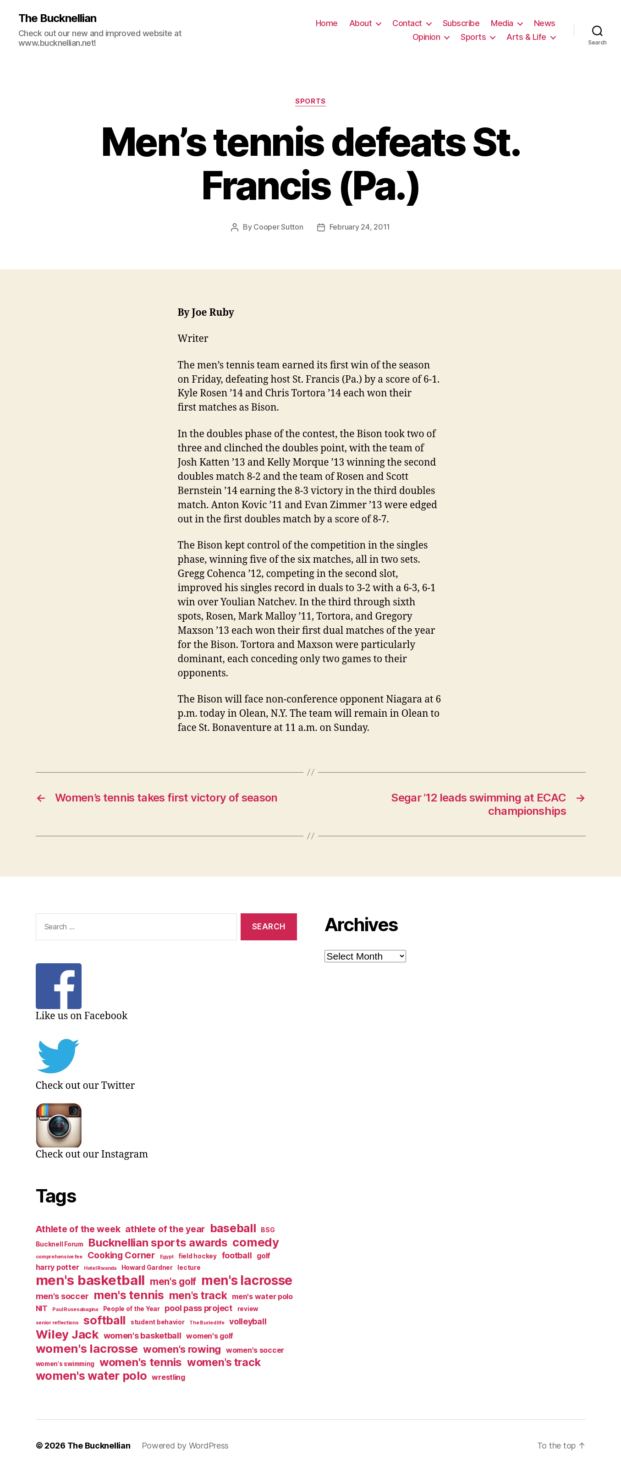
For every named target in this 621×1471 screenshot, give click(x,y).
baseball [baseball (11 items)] (233, 1228)
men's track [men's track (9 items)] (198, 1295)
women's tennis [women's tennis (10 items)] (140, 1361)
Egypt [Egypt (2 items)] (167, 1256)
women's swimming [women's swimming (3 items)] (65, 1363)
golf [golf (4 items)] (263, 1255)
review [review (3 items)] (247, 1308)
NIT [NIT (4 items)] (42, 1308)
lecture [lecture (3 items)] (188, 1267)
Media (502, 23)
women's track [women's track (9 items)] (224, 1362)
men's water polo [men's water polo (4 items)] (262, 1296)
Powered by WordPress (185, 1445)
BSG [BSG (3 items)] (268, 1229)
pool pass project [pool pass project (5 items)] (198, 1307)
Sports (473, 37)
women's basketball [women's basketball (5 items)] (142, 1335)
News (544, 23)
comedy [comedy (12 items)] (255, 1242)
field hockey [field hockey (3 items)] (197, 1255)
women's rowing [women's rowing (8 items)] (182, 1349)
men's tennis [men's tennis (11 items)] (128, 1294)
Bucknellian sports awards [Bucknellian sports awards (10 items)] (157, 1242)
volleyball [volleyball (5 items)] (247, 1321)
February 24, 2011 (360, 226)
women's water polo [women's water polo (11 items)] (91, 1375)
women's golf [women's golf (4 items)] (209, 1335)
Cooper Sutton (278, 226)
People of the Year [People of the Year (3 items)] (131, 1308)
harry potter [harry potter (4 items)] (57, 1266)
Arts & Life (526, 37)
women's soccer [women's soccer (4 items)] (255, 1349)
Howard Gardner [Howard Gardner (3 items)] (147, 1267)
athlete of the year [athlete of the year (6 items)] (165, 1228)
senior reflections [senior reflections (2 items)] (57, 1322)
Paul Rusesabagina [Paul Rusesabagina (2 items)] (75, 1309)
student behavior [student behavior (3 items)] (158, 1321)
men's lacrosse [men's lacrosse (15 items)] (246, 1280)
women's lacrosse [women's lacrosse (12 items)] (87, 1348)
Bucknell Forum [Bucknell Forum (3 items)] (59, 1243)
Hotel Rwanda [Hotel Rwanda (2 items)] (100, 1268)
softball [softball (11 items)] (104, 1320)
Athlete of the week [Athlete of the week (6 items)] (78, 1228)
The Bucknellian (57, 18)
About (360, 23)
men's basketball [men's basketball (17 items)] (90, 1280)
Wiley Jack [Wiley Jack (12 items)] (67, 1334)
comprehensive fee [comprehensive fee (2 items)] (59, 1256)
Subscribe (461, 23)
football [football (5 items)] (237, 1255)
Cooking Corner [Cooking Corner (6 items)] (121, 1254)
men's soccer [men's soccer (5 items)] (62, 1296)
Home (327, 23)
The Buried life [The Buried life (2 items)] (206, 1322)
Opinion (426, 37)
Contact (407, 23)
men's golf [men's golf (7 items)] (173, 1281)
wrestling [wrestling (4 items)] (168, 1376)
